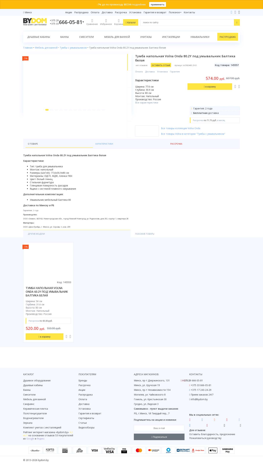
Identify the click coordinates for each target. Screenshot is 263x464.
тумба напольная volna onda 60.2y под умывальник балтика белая (47, 298)
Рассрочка (121, 12)
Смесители (86, 36)
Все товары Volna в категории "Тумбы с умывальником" (203, 133)
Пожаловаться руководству (205, 438)
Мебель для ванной (117, 36)
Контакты (189, 12)
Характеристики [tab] (55, 149)
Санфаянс (28, 404)
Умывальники (199, 36)
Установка (135, 12)
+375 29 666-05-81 (192, 380)
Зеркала (27, 422)
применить (157, 4)
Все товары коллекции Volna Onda (191, 128)
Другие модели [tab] (38, 240)
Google (30, 438)
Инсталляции (171, 36)
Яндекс (41, 438)
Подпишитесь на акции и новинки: (155, 419)
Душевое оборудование (37, 380)
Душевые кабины (38, 36)
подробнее (139, 4)
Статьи (82, 422)
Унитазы (146, 36)
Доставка (107, 12)
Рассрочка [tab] (78, 149)
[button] (40, 135)
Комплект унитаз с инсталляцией (42, 427)
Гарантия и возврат (155, 12)
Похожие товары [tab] (69, 240)
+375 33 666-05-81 (201, 385)
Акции (68, 12)
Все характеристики (157, 102)
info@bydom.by (199, 399)
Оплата (95, 12)
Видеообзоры (86, 427)
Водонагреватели (33, 418)
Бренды (82, 380)
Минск (28, 12)
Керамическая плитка (35, 408)
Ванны (64, 36)
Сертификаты (86, 418)
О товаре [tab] (34, 149)
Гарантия (185, 71)
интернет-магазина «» (51, 432)
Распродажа (81, 12)
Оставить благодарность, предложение (212, 434)
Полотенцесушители (35, 413)
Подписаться (159, 437)
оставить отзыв (171, 65)
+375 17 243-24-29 (201, 389)
